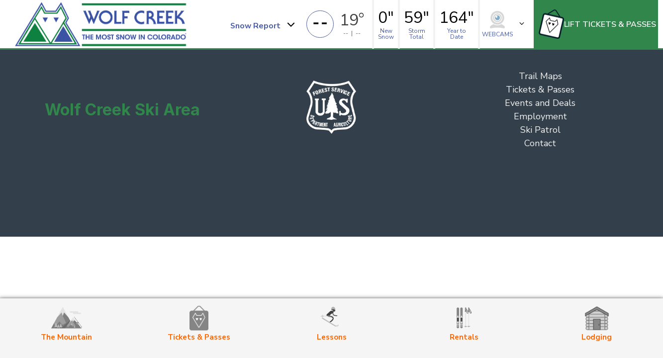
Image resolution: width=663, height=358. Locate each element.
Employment (540, 116)
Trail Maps (540, 76)
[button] (261, 24)
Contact (540, 143)
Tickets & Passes (540, 89)
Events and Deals (540, 103)
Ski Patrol (540, 130)
